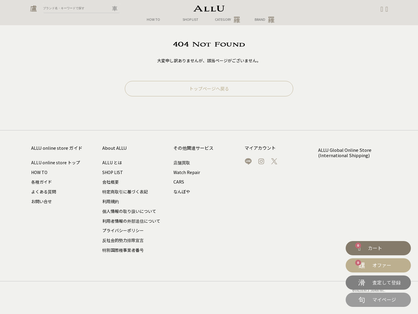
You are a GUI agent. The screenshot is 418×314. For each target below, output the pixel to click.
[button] (386, 9)
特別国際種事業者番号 (123, 250)
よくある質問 (43, 192)
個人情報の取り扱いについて (129, 211)
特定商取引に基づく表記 (125, 192)
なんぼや (181, 192)
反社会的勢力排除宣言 (123, 240)
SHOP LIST (190, 19)
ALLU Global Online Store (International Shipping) (342, 150)
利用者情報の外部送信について (131, 221)
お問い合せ (41, 201)
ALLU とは (112, 162)
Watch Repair (186, 172)
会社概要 (110, 182)
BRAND (265, 19)
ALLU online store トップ (55, 162)
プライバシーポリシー (123, 230)
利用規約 (110, 201)
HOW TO (153, 19)
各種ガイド (41, 182)
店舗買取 (181, 162)
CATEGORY (227, 19)
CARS (178, 182)
